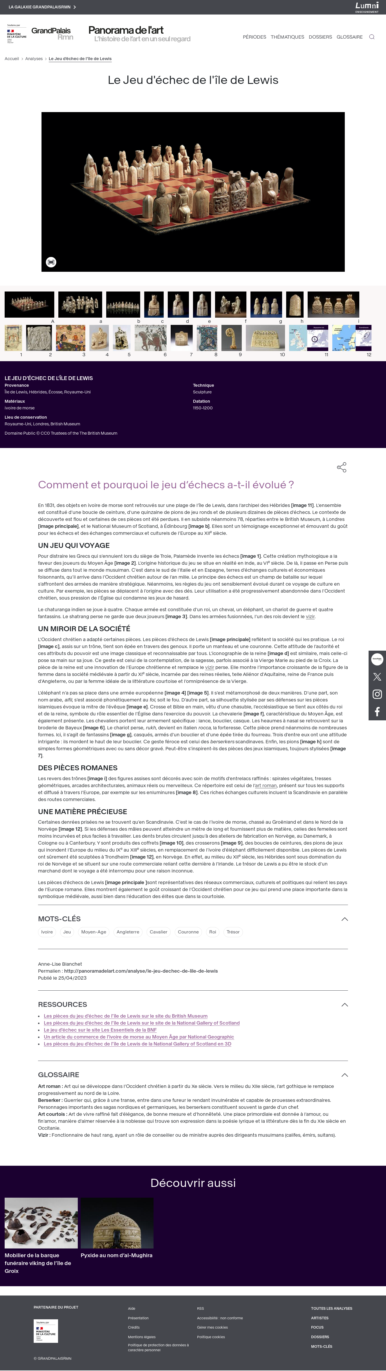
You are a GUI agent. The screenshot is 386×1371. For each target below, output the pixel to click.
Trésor (242, 933)
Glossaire (350, 37)
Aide (131, 1309)
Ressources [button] (62, 1005)
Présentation (137, 1319)
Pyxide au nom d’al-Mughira (117, 1256)
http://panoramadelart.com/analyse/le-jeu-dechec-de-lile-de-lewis (141, 972)
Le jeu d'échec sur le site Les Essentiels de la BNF (100, 1031)
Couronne (195, 933)
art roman (266, 786)
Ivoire (47, 933)
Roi (220, 933)
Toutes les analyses (331, 1309)
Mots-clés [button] (59, 919)
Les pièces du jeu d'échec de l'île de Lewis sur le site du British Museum (126, 1017)
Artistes (319, 1319)
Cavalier (164, 933)
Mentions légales (141, 1337)
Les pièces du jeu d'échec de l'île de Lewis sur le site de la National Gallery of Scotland (142, 1024)
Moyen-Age (96, 933)
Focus (316, 1328)
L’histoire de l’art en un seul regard (143, 39)
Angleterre (132, 933)
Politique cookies (210, 1337)
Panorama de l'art (126, 31)
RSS (199, 1309)
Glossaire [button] (58, 1076)
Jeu (68, 933)
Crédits (133, 1328)
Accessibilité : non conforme (219, 1319)
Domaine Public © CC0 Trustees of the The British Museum (61, 434)
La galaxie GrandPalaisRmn (44, 8)
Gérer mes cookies (211, 1328)
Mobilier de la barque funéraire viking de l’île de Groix (38, 1264)
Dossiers (320, 37)
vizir (310, 617)
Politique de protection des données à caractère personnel (158, 1348)
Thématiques (287, 37)
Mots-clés (321, 1347)
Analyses (34, 59)
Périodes (254, 37)
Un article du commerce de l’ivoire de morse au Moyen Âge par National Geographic (139, 1038)
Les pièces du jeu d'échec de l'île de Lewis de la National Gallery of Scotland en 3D (137, 1045)
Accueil (12, 59)
